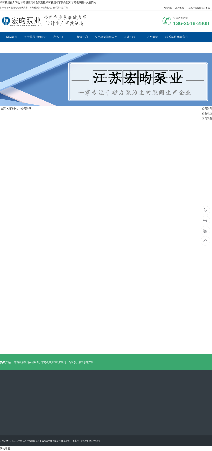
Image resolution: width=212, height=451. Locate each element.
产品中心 (58, 36)
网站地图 (168, 8)
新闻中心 (82, 36)
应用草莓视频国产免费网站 (106, 42)
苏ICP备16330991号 (90, 440)
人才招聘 (129, 36)
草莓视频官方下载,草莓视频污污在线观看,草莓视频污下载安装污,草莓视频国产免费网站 (48, 2)
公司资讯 (26, 108)
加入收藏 (179, 8)
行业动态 (207, 113)
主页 (3, 108)
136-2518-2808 (205, 210)
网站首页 (11, 36)
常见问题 (207, 118)
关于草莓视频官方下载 (35, 42)
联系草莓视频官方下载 (199, 8)
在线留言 (153, 36)
